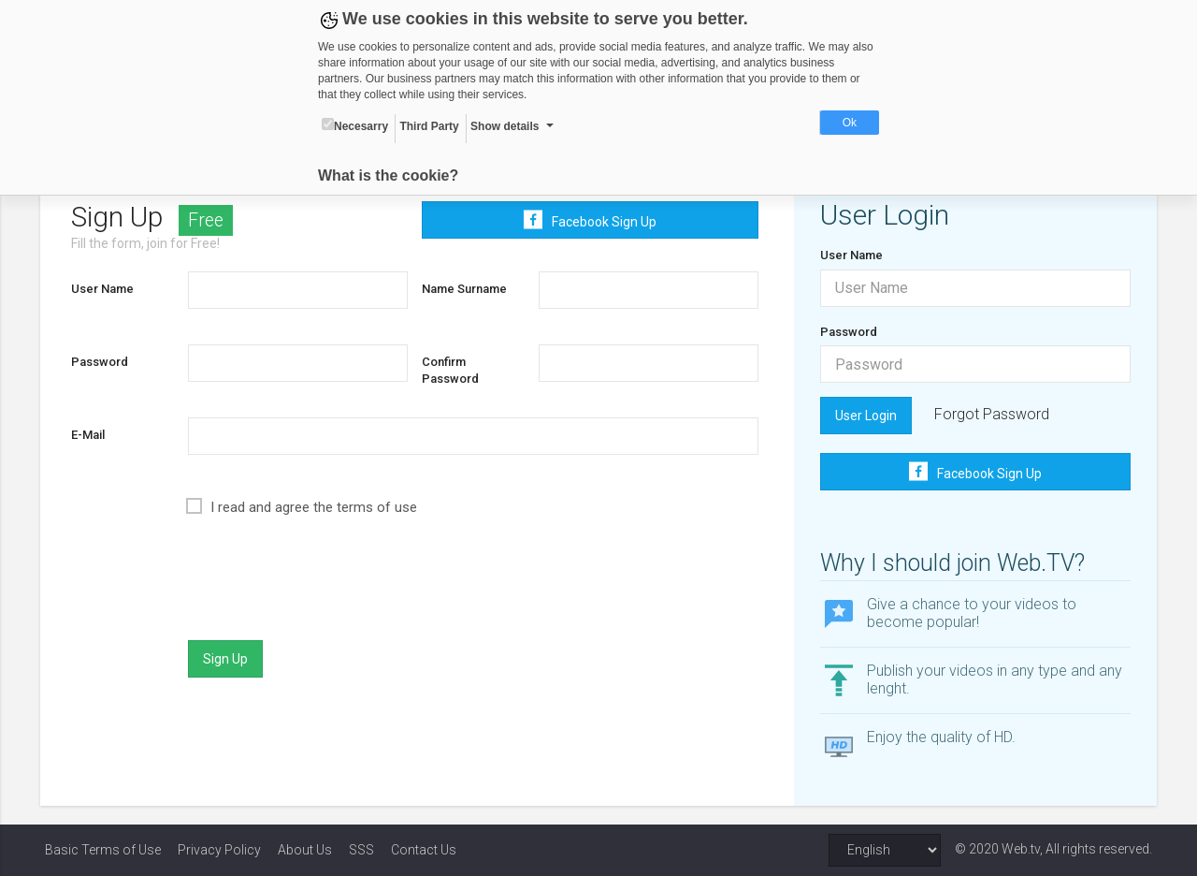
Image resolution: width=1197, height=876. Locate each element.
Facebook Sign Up (590, 220)
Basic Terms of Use (103, 849)
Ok (850, 122)
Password (103, 362)
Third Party (428, 126)
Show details (504, 126)
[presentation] (331, 589)
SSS (361, 849)
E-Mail (91, 435)
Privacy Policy (219, 849)
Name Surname (465, 289)
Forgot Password (990, 414)
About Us (305, 849)
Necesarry (355, 125)
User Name (106, 289)
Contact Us (423, 849)
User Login (865, 415)
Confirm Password (451, 371)
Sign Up (228, 658)
